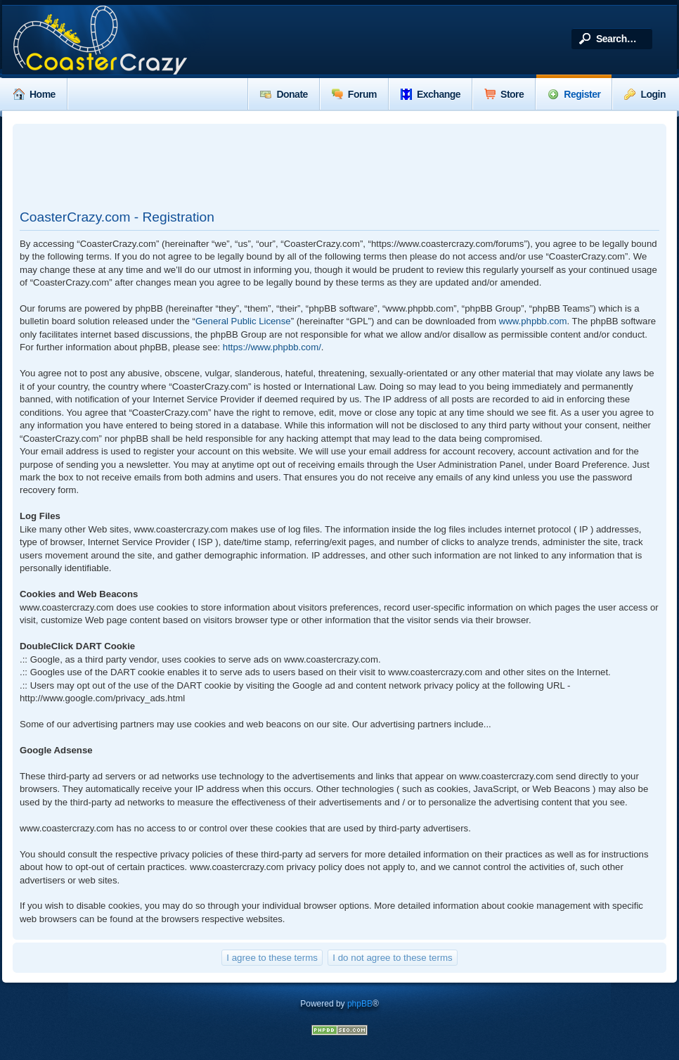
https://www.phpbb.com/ (272, 347)
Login (645, 94)
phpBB (360, 1004)
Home (34, 94)
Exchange (430, 94)
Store (504, 94)
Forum (354, 94)
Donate (283, 94)
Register (574, 94)
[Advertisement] (339, 166)
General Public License (243, 321)
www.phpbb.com (533, 321)
